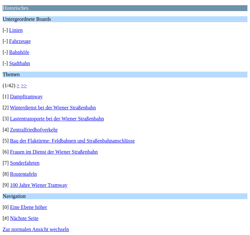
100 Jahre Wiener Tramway (38, 185)
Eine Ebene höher (28, 207)
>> (24, 85)
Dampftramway (26, 96)
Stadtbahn (19, 63)
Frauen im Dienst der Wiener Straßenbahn (54, 152)
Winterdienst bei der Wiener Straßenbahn (53, 107)
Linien (16, 30)
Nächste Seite (24, 218)
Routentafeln (23, 174)
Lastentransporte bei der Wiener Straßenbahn (57, 118)
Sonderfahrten (25, 163)
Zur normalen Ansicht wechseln (36, 229)
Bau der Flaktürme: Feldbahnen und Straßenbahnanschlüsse (72, 141)
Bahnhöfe (19, 52)
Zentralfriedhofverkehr (34, 129)
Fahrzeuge (20, 41)
